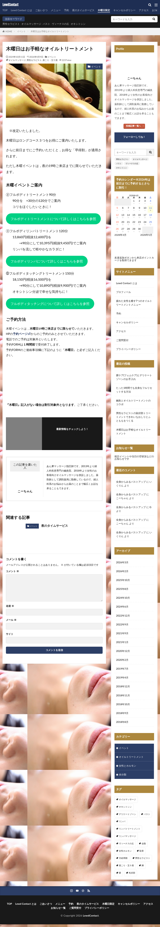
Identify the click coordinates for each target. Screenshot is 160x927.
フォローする (72, 433)
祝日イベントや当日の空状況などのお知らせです (134, 457)
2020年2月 (122, 659)
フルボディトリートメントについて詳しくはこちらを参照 (53, 219)
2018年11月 (123, 695)
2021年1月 (122, 642)
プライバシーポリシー (128, 349)
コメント (12, 571)
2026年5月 (146, 234)
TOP (5, 10)
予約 (66, 10)
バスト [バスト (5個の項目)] (147, 814)
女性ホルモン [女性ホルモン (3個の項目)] (125, 851)
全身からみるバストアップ (131, 481)
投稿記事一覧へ (133, 126)
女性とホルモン (127, 765)
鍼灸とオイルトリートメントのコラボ (133, 402)
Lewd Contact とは (21, 10)
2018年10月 (123, 704)
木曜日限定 (104, 10)
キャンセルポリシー (124, 10)
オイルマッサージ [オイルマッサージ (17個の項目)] (127, 799)
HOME (8, 31)
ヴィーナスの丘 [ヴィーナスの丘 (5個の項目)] (126, 843)
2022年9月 (122, 624)
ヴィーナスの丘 (60, 23)
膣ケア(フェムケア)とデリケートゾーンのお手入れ (134, 377)
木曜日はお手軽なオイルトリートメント (50, 31)
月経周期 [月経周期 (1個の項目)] (123, 858)
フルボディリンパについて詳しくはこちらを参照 (47, 261)
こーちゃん (122, 498)
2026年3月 (122, 562)
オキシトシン (78, 23)
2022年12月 (123, 615)
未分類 (122, 774)
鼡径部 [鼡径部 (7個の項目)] (132, 872)
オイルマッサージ (31, 23)
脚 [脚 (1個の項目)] (143, 865)
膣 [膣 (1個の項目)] (120, 872)
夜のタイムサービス (83, 10)
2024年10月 (123, 597)
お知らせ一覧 (58, 907)
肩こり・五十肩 (50, 60)
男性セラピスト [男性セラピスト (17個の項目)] (142, 858)
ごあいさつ (41, 10)
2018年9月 (122, 713)
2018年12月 (123, 686)
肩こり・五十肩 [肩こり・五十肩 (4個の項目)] (126, 865)
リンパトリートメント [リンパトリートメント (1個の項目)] (129, 828)
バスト (46, 23)
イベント (21, 31)
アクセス (144, 10)
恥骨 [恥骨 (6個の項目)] (141, 851)
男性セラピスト (11, 23)
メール (11, 620)
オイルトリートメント (131, 756)
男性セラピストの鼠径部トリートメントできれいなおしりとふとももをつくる (133, 417)
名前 (10, 606)
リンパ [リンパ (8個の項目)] (122, 821)
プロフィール (123, 291)
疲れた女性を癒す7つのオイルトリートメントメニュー (134, 302)
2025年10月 (123, 580)
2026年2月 (122, 571)
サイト (9, 634)
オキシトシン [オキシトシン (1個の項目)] (125, 806)
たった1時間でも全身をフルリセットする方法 (134, 389)
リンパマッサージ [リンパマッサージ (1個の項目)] (127, 836)
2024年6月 (122, 606)
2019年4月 (122, 677)
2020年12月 (123, 650)
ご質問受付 (122, 340)
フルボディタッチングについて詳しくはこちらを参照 (50, 304)
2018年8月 (122, 721)
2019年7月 (122, 668)
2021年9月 (122, 633)
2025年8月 (122, 588)
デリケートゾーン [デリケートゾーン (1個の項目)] (127, 814)
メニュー (56, 10)
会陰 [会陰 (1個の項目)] (144, 843)
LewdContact (10, 5)
